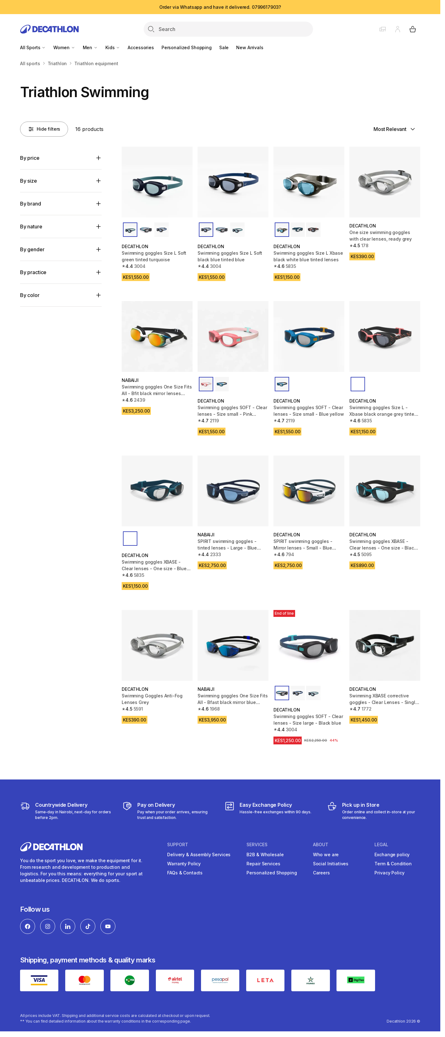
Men (90, 47)
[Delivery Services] (66, 811)
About (320, 844)
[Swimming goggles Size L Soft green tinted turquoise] (157, 182)
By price (30, 158)
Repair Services (263, 863)
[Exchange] (268, 811)
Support (177, 844)
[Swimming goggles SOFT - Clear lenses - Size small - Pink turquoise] (233, 336)
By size (28, 181)
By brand (30, 204)
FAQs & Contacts (185, 872)
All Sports (33, 47)
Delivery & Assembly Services (198, 854)
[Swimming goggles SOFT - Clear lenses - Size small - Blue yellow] (308, 336)
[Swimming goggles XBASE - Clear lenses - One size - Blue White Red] (157, 491)
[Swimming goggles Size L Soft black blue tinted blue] (233, 182)
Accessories (141, 47)
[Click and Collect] (373, 811)
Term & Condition (393, 863)
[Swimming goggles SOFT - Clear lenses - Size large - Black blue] (308, 645)
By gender (32, 249)
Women (64, 47)
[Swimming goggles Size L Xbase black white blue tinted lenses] (308, 182)
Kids (112, 47)
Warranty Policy (184, 863)
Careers (321, 872)
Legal (381, 844)
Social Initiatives (330, 863)
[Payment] (168, 811)
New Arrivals (249, 47)
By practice (33, 272)
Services (257, 844)
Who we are (326, 854)
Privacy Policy (389, 872)
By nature (31, 226)
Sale (224, 47)
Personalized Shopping (187, 47)
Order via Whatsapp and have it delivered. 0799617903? (220, 7)
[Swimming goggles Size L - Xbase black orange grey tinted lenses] (384, 336)
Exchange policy (392, 854)
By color (30, 295)
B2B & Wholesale (264, 854)
